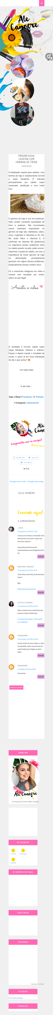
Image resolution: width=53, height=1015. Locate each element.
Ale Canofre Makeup (16, 998)
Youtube (40, 397)
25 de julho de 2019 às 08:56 (27, 669)
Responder (41, 556)
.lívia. (20, 528)
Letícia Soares (25, 602)
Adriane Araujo (26, 567)
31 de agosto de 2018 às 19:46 (27, 570)
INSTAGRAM (23, 852)
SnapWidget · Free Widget (37, 984)
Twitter (35, 457)
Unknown (23, 635)
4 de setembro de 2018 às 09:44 (28, 606)
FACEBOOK (13, 861)
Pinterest (28, 462)
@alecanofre (33, 403)
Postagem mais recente (18, 481)
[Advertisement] (26, 140)
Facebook (27, 397)
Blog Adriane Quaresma (27, 589)
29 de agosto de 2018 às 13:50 (27, 531)
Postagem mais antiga (35, 481)
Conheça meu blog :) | (26, 619)
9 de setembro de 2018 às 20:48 (28, 639)
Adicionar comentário (16, 687)
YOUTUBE (13, 852)
